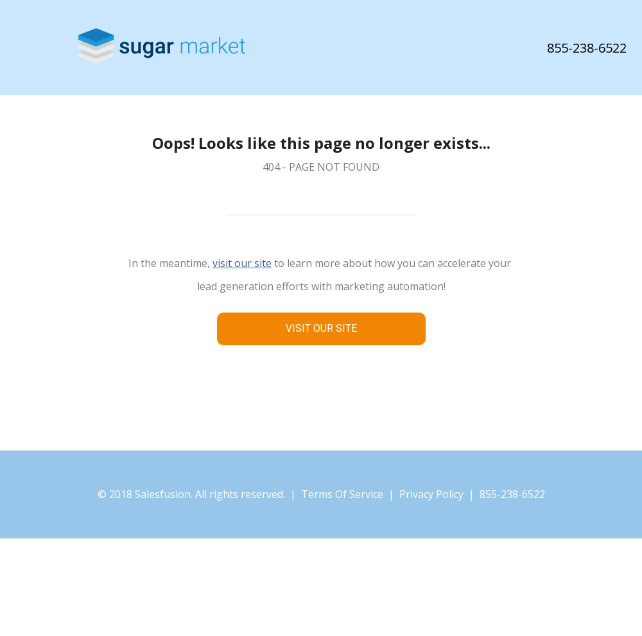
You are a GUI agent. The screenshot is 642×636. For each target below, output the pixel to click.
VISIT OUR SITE (321, 328)
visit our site (242, 263)
